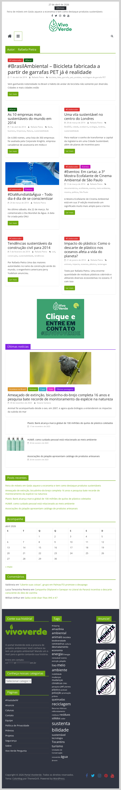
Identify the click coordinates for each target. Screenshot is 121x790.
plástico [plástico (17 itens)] (56, 689)
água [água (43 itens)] (64, 756)
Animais (33, 389)
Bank (50, 127)
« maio (8, 566)
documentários (71, 188)
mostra (67, 192)
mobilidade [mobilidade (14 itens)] (57, 674)
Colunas (9, 710)
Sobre (8, 745)
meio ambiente (103, 188)
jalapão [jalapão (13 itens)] (62, 661)
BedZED (67, 126)
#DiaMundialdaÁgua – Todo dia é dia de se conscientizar (30, 196)
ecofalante (83, 188)
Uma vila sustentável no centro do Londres (83, 116)
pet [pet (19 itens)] (62, 686)
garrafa (65, 77)
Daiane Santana (44, 402)
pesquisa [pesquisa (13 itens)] (56, 686)
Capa (42, 389)
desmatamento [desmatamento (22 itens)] (60, 646)
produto (77, 77)
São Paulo (83, 192)
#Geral (28, 60)
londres (101, 126)
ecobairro (84, 126)
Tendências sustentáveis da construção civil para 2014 (30, 245)
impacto (76, 264)
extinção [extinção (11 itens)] (55, 661)
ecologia (93, 126)
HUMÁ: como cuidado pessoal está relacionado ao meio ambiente (62, 439)
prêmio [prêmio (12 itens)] (55, 696)
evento (92, 188)
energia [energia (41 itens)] (57, 654)
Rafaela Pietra (38, 77)
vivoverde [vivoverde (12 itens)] (56, 757)
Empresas (21, 131)
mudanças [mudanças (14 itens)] (56, 677)
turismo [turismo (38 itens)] (57, 746)
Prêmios (9, 730)
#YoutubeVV (11, 700)
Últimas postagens (65, 389)
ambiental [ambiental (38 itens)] (59, 633)
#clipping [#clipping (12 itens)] (55, 625)
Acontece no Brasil (17, 389)
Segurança (11, 740)
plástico (92, 264)
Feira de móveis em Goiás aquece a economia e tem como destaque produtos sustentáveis (55, 11)
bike (59, 77)
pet (71, 77)
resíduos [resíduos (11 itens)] (55, 715)
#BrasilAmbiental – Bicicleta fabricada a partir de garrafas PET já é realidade (54, 69)
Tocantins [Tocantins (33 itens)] (58, 742)
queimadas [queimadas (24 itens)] (58, 699)
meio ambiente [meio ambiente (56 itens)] (59, 667)
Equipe (9, 720)
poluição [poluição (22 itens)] (56, 692)
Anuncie (9, 705)
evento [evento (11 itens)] (64, 658)
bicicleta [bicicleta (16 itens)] (67, 637)
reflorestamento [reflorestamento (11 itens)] (58, 711)
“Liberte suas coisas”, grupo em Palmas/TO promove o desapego (53, 584)
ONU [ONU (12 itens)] (65, 683)
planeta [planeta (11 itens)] (67, 687)
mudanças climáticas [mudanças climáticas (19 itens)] (57, 681)
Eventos (28, 189)
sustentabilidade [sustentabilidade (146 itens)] (61, 726)
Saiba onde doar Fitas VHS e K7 (41, 597)
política (75, 192)
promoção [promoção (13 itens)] (66, 693)
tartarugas (102, 264)
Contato (9, 715)
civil (53, 251)
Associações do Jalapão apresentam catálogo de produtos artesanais (63, 456)
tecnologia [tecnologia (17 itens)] (57, 738)
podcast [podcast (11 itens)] (64, 690)
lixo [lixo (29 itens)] (54, 665)
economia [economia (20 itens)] (57, 650)
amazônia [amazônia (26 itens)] (58, 629)
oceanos (84, 264)
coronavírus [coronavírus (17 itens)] (58, 643)
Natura (30, 131)
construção (12, 255)
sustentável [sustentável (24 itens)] (59, 735)
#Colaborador (15, 60)
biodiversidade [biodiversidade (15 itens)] (59, 640)
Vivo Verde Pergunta (16, 750)
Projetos (9, 735)
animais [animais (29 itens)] (57, 637)
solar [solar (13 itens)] (63, 718)
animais (67, 264)
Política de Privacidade (17, 725)
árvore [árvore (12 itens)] (54, 760)
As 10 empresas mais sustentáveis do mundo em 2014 (29, 118)
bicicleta (52, 77)
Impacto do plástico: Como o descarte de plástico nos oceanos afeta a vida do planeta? (87, 249)
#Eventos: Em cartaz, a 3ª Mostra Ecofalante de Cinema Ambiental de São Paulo (88, 175)
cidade (75, 126)
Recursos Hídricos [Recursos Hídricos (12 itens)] (59, 708)
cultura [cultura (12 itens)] (68, 644)
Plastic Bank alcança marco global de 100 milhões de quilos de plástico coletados (70, 423)
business (11, 131)
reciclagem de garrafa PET (94, 77)
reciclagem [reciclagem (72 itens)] (61, 703)
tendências (39, 255)
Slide (51, 389)
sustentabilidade (41, 131)
